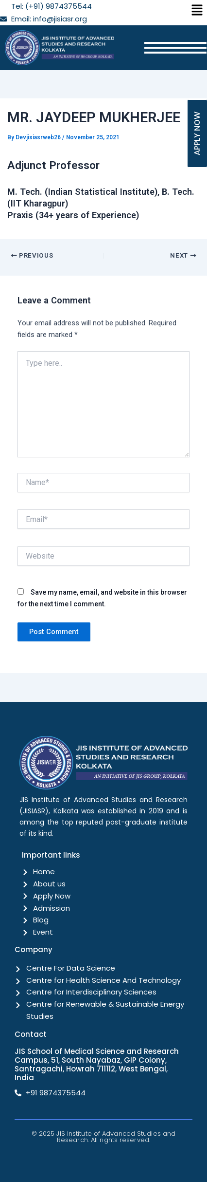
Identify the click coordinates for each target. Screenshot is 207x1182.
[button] (197, 10)
